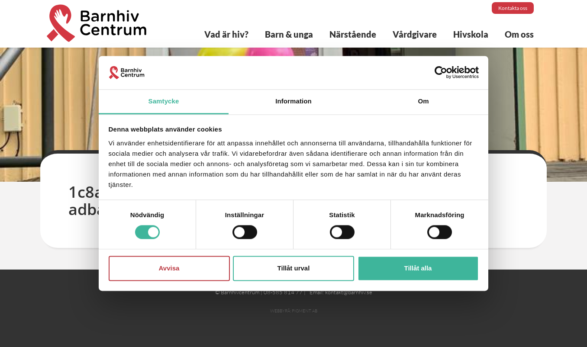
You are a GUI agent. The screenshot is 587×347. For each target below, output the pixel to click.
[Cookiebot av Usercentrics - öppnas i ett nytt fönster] (441, 72)
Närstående (352, 34)
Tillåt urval (293, 268)
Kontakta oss (512, 8)
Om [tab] (423, 101)
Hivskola (470, 34)
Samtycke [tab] (163, 101)
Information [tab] (293, 101)
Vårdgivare (415, 34)
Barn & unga (289, 34)
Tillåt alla (418, 268)
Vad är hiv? (226, 34)
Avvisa (169, 268)
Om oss (519, 34)
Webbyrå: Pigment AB (293, 311)
